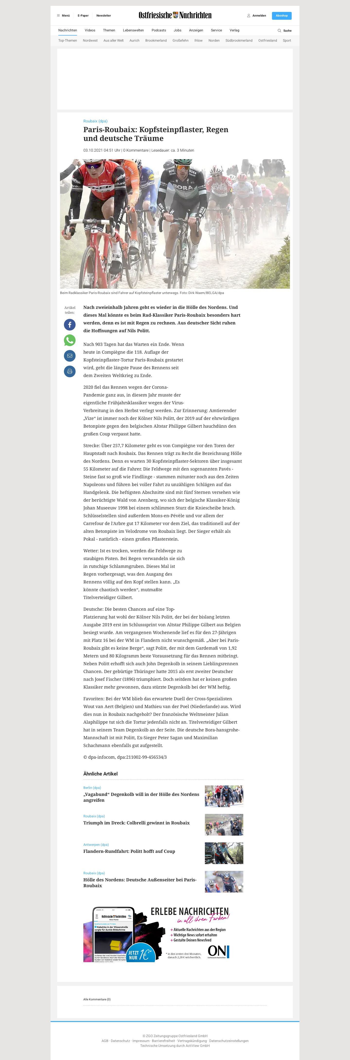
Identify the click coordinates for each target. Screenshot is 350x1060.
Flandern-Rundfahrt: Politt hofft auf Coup (129, 851)
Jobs (177, 30)
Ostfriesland (267, 40)
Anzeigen (196, 30)
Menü (62, 15)
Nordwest (90, 40)
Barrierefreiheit (163, 1040)
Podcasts (159, 30)
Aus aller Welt (114, 40)
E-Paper (83, 16)
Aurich (135, 40)
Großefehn (181, 40)
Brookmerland (156, 40)
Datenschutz (120, 1040)
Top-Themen (67, 40)
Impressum (140, 1040)
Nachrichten (67, 30)
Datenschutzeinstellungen (229, 1040)
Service (216, 30)
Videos (90, 30)
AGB (105, 1040)
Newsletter (103, 16)
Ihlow (198, 40)
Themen (109, 30)
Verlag (234, 30)
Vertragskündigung (192, 1040)
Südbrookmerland (239, 40)
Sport (287, 40)
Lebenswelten (133, 30)
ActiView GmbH (198, 1045)
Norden (214, 40)
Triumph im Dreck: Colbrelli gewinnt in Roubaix (136, 823)
